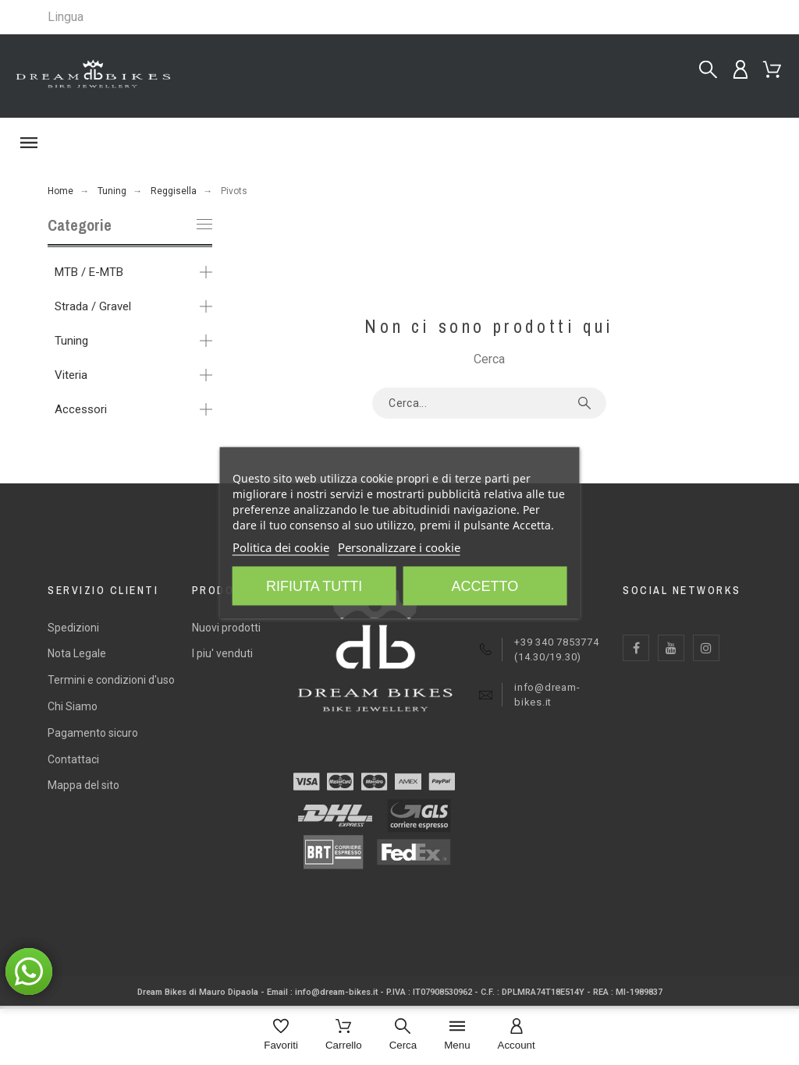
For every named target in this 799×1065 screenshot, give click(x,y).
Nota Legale (77, 653)
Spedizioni (73, 627)
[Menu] (457, 1036)
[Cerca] (403, 1036)
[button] (399, 142)
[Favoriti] (281, 1036)
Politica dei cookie (281, 547)
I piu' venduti (222, 653)
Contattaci (73, 759)
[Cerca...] (708, 70)
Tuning (71, 341)
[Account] (516, 1036)
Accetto (484, 586)
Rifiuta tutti (314, 586)
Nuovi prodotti (226, 627)
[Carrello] (344, 1036)
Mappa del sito (83, 785)
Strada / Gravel (93, 306)
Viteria (71, 375)
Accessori (81, 409)
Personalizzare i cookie (399, 547)
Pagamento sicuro (93, 733)
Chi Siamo (73, 706)
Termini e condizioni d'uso (111, 680)
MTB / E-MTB (89, 272)
